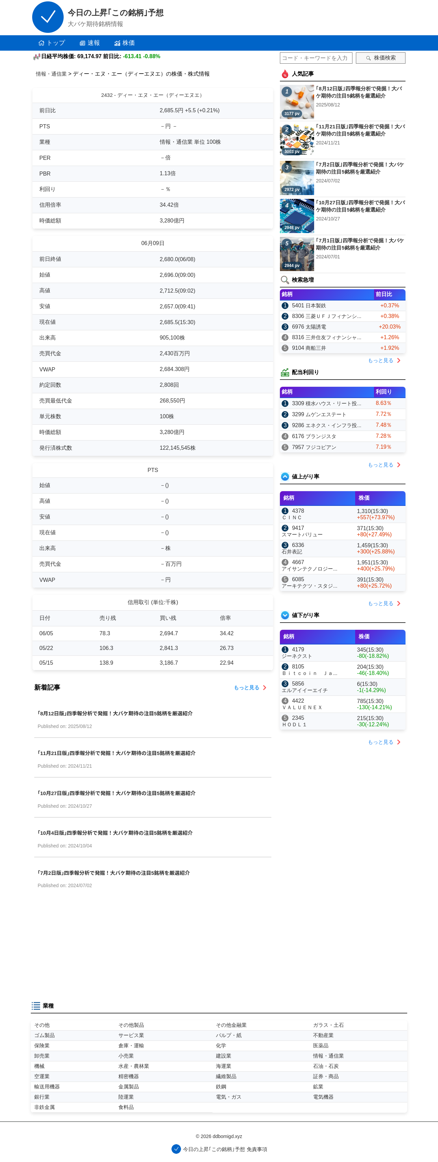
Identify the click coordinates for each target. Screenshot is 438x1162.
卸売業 (42, 1056)
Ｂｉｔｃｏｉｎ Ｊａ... (309, 673)
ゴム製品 (44, 1035)
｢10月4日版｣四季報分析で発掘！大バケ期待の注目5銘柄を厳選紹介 (115, 833)
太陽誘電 (316, 327)
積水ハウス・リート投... (333, 403)
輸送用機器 (47, 1086)
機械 (39, 1066)
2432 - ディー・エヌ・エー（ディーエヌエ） (153, 95)
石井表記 (292, 551)
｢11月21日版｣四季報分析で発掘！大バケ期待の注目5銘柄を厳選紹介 (117, 753)
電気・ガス (229, 1097)
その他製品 (131, 1025)
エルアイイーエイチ (305, 690)
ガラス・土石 (328, 1025)
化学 (221, 1045)
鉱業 (318, 1086)
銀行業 (42, 1097)
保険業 (42, 1045)
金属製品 (128, 1086)
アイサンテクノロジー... (309, 569)
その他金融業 (231, 1025)
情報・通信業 (51, 74)
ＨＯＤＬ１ (294, 724)
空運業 (42, 1076)
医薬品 (320, 1045)
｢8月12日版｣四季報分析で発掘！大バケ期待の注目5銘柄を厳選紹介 (115, 713)
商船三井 (316, 348)
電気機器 (323, 1097)
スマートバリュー (302, 534)
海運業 (223, 1066)
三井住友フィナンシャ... (333, 337)
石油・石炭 (326, 1066)
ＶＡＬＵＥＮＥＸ (302, 707)
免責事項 (257, 1149)
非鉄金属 (44, 1107)
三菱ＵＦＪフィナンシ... (333, 316)
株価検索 (381, 58)
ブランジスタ (321, 436)
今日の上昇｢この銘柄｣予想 (116, 12)
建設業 (223, 1056)
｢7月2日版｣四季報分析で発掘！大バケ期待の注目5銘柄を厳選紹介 (114, 873)
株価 (124, 43)
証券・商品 (326, 1076)
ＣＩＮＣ (292, 517)
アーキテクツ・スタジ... (309, 586)
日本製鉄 (316, 305)
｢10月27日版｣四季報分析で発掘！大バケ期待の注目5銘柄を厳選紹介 (117, 793)
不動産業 (323, 1035)
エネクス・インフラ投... (333, 425)
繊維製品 (226, 1076)
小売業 (126, 1056)
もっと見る (252, 687)
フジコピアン (321, 447)
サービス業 (131, 1035)
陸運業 (126, 1097)
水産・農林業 (133, 1066)
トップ (51, 43)
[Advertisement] (153, 948)
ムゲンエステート (326, 414)
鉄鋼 (221, 1086)
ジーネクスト (297, 656)
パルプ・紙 (229, 1035)
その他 (42, 1025)
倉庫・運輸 (131, 1045)
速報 (89, 43)
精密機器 (128, 1076)
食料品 (126, 1107)
